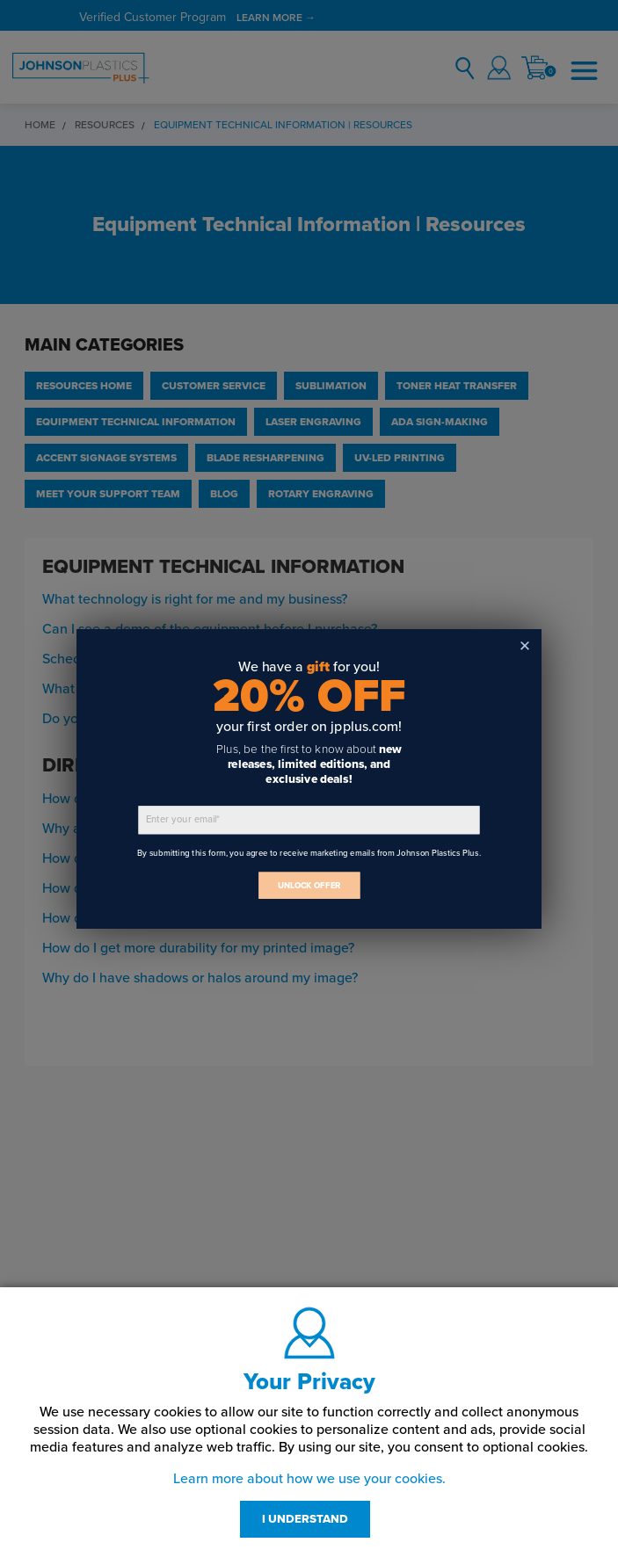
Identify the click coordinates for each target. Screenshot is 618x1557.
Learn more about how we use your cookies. (309, 1479)
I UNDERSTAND (305, 1519)
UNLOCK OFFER (309, 885)
